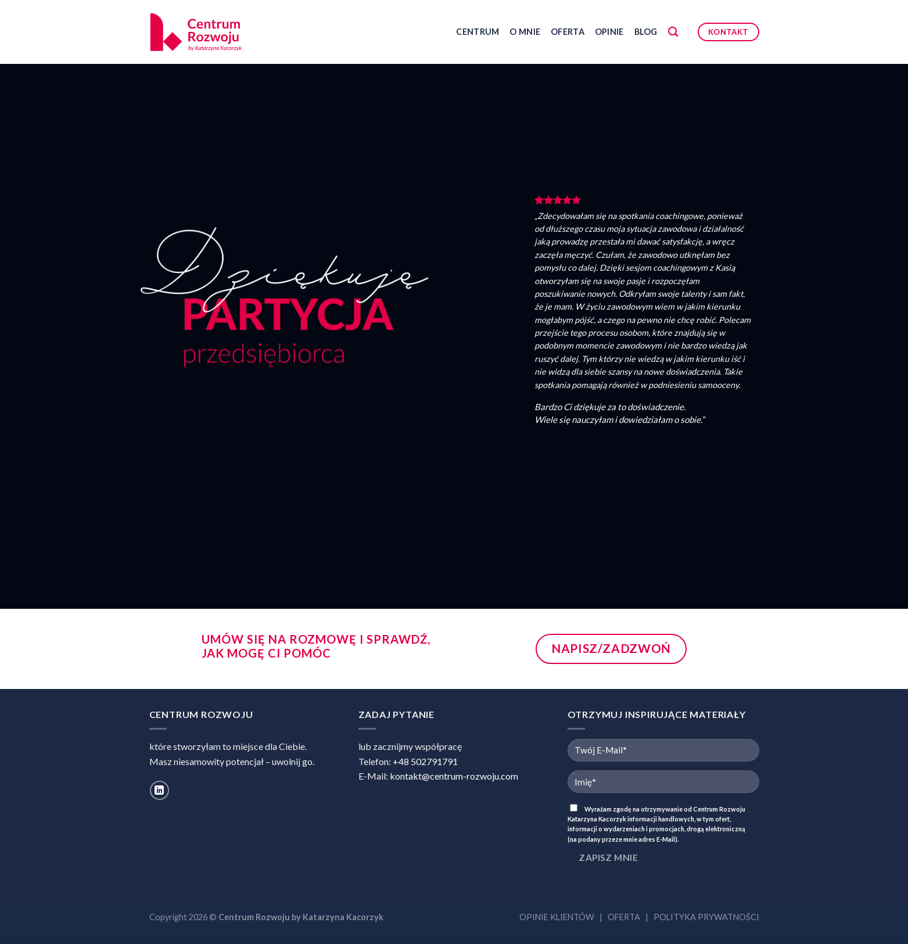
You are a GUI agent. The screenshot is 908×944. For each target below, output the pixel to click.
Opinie (609, 32)
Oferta (567, 32)
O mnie (524, 32)
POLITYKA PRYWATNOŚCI (706, 917)
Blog (646, 32)
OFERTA (624, 917)
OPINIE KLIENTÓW (556, 917)
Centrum (477, 32)
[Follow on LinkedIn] (159, 790)
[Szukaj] (673, 32)
